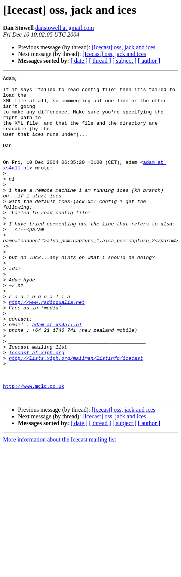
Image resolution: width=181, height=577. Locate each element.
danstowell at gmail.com (64, 28)
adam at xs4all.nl (57, 368)
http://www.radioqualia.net (47, 341)
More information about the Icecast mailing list (59, 496)
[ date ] (79, 60)
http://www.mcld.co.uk (33, 442)
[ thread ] (100, 60)
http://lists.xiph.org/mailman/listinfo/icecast (76, 408)
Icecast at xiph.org (36, 401)
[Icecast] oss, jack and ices (123, 47)
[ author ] (149, 60)
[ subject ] (124, 60)
